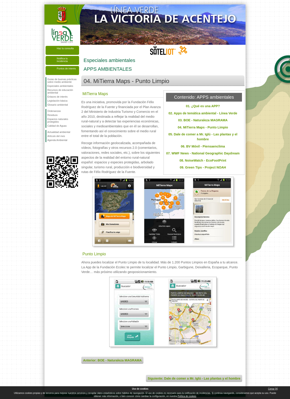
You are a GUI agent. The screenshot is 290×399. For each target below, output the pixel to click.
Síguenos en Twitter (55, 149)
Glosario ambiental (57, 104)
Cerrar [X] (273, 389)
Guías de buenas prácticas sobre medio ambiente (62, 80)
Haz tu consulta (65, 48)
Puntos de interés (66, 68)
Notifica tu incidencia (62, 59)
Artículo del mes (56, 136)
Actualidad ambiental (58, 132)
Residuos (52, 115)
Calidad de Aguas (57, 125)
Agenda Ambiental (57, 140)
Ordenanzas (54, 111)
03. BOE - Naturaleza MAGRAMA (203, 120)
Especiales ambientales (60, 86)
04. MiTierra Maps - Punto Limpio (203, 127)
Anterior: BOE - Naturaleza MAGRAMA (112, 360)
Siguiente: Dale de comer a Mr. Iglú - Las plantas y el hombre (194, 378)
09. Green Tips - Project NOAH (203, 167)
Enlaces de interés (57, 96)
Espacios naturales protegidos (57, 120)
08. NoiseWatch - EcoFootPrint (203, 160)
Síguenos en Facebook (48, 149)
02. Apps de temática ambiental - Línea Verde (202, 113)
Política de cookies (187, 396)
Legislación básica (57, 100)
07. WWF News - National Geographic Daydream (203, 153)
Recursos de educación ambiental (60, 91)
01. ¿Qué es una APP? (203, 106)
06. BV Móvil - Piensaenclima (203, 146)
